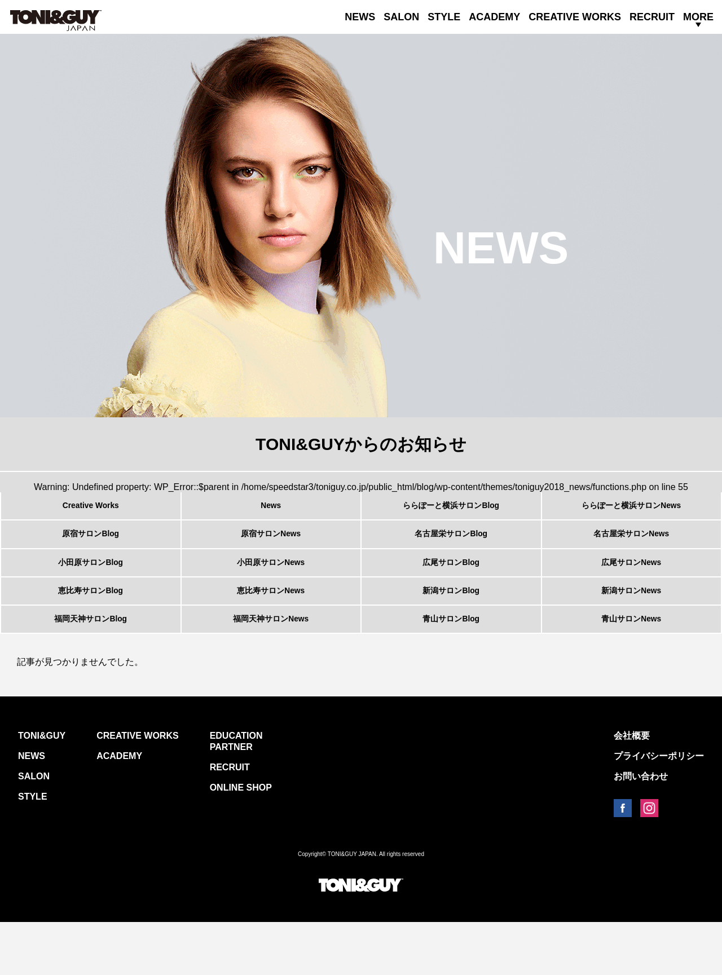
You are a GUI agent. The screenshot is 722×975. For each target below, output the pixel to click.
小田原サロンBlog (91, 589)
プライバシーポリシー (659, 809)
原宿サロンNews (271, 550)
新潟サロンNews (631, 627)
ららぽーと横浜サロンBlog (451, 511)
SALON (401, 17)
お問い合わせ (641, 829)
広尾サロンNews (631, 589)
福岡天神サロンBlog (91, 666)
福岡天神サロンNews (271, 666)
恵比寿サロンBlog (91, 627)
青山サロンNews (631, 666)
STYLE (444, 17)
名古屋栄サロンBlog (451, 550)
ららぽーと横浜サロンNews (631, 511)
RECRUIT (652, 17)
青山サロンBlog (451, 666)
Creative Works (90, 511)
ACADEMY (494, 17)
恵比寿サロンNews (270, 627)
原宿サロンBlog (90, 550)
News (270, 511)
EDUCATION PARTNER (236, 794)
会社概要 (632, 788)
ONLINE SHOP (241, 840)
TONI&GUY (41, 788)
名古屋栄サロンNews (631, 550)
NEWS (360, 17)
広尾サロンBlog (451, 589)
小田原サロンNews (270, 589)
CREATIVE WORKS (575, 17)
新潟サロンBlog (451, 627)
